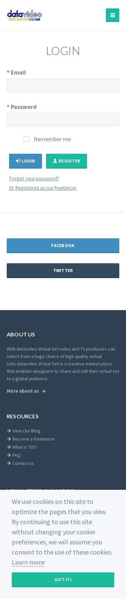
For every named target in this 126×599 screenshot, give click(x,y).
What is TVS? (22, 447)
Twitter (63, 270)
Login (25, 161)
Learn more (28, 562)
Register (67, 161)
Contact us (20, 463)
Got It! (63, 579)
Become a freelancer (31, 439)
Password (22, 107)
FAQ (13, 455)
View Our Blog (23, 431)
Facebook (63, 245)
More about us (23, 391)
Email (16, 72)
